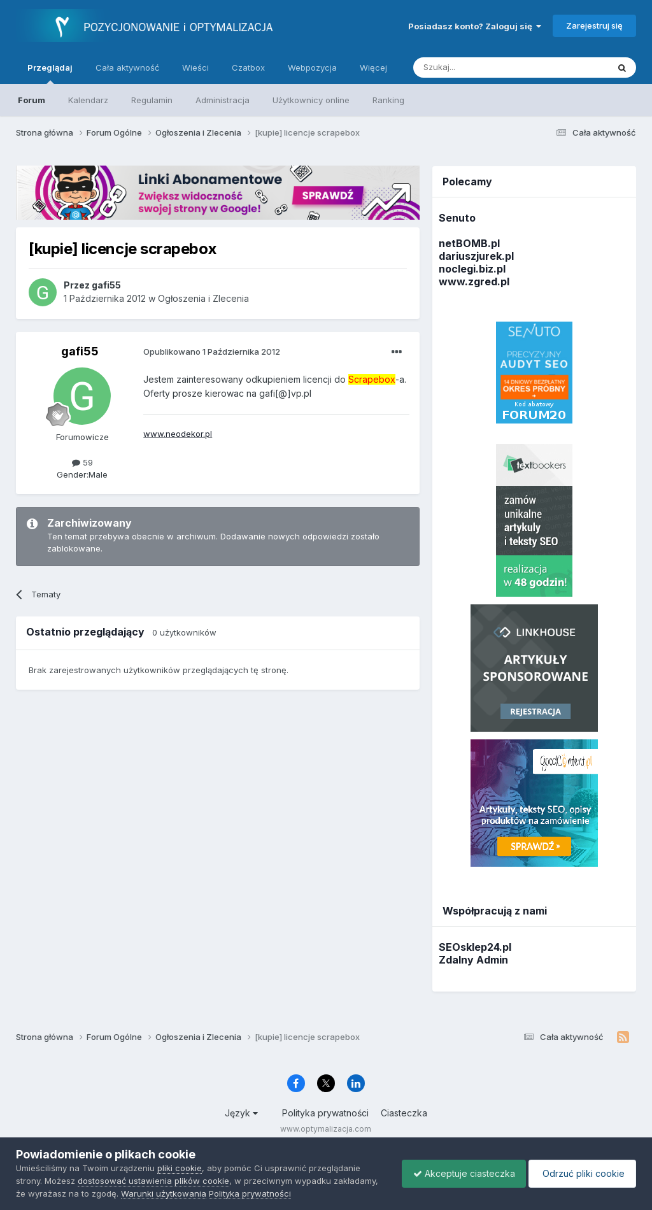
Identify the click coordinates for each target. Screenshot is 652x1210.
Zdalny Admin (473, 959)
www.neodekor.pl (177, 434)
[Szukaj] (479, 67)
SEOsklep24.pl (475, 947)
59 (82, 462)
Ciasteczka (404, 1112)
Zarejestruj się (594, 25)
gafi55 (80, 351)
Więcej (373, 67)
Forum (31, 100)
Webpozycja (312, 67)
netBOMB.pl (469, 243)
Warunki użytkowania (210, 1193)
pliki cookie (179, 1168)
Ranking (388, 100)
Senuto (457, 217)
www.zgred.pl (474, 281)
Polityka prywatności (325, 1112)
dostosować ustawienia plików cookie (153, 1181)
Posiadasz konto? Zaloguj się (474, 26)
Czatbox (248, 67)
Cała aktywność (127, 67)
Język (241, 1112)
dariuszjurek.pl (476, 256)
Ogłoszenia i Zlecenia (203, 298)
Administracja (222, 100)
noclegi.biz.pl (472, 268)
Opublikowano (211, 351)
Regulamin (152, 100)
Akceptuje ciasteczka (458, 1173)
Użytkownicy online (311, 100)
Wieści (195, 67)
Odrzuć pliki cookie (580, 1173)
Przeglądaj (50, 73)
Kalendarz (88, 100)
